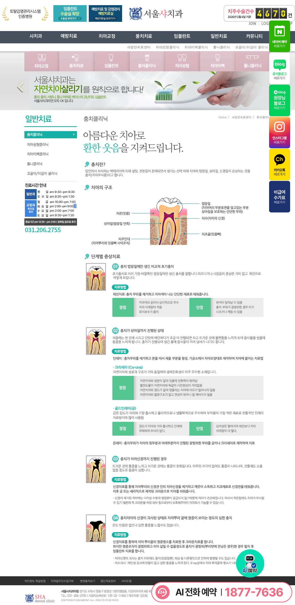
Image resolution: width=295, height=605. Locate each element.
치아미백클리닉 (196, 47)
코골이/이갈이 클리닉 (251, 47)
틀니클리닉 (221, 47)
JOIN (252, 23)
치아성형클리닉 (167, 47)
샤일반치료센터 (139, 47)
